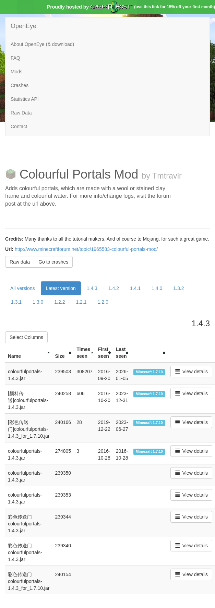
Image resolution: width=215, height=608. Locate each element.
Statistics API (25, 99)
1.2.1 (81, 302)
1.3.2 (178, 288)
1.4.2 (113, 288)
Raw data (20, 262)
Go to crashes (53, 262)
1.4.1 (135, 288)
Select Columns (26, 337)
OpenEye (23, 26)
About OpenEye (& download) (42, 44)
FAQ (15, 58)
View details (191, 371)
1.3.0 (38, 302)
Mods (16, 71)
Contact (19, 126)
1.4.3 (92, 288)
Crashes (19, 85)
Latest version (61, 288)
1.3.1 (16, 302)
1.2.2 (59, 302)
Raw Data (21, 112)
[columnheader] (28, 353)
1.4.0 (157, 288)
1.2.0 (103, 302)
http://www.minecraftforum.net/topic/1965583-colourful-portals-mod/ (86, 249)
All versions (22, 288)
